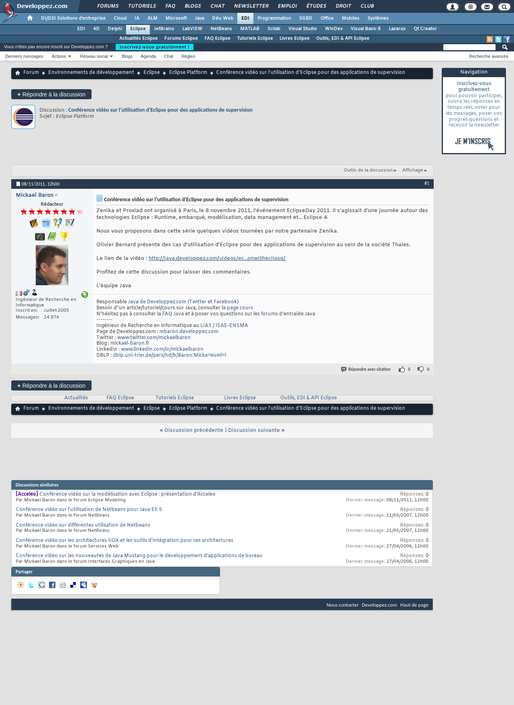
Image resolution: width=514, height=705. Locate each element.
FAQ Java (173, 314)
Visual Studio (302, 29)
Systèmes (378, 18)
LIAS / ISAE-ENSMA (224, 326)
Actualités (76, 398)
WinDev (334, 29)
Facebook (225, 302)
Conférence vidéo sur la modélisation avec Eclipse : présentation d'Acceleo (127, 494)
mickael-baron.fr (129, 343)
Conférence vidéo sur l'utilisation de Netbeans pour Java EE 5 (89, 510)
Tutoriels (141, 6)
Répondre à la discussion (51, 94)
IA (137, 18)
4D (96, 29)
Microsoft (176, 18)
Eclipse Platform (188, 72)
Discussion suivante (254, 430)
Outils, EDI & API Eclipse (342, 38)
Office (327, 18)
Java (199, 18)
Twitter (197, 302)
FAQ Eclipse (217, 38)
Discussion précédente (193, 430)
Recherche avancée (488, 56)
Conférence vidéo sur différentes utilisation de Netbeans (83, 525)
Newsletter (251, 6)
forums (269, 314)
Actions (59, 56)
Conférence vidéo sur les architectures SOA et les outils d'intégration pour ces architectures (124, 540)
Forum (31, 72)
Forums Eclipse (181, 38)
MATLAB (249, 29)
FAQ (169, 6)
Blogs (192, 6)
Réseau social (94, 56)
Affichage (412, 170)
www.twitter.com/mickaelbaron (154, 338)
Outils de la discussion (368, 170)
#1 (426, 183)
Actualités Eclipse (138, 38)
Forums (107, 6)
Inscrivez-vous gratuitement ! (155, 47)
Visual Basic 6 (366, 29)
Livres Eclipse (294, 38)
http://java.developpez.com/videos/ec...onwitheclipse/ (217, 258)
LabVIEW (192, 29)
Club (366, 6)
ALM (152, 18)
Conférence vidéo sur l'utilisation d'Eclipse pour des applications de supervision (160, 109)
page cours (240, 308)
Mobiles (350, 18)
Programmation (274, 18)
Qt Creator (425, 29)
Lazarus (397, 29)
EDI (245, 18)
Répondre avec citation (366, 369)
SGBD (305, 18)
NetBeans (221, 29)
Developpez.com (379, 605)
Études (315, 6)
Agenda (148, 56)
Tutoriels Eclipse (255, 38)
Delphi (115, 29)
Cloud (120, 18)
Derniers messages (24, 56)
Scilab (273, 29)
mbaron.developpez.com (188, 332)
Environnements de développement (91, 72)
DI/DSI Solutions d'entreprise (73, 18)
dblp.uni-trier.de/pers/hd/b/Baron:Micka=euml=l (169, 355)
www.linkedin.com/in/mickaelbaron (162, 349)
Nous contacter (342, 605)
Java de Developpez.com (157, 302)
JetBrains (164, 29)
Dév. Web (222, 18)
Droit (343, 6)
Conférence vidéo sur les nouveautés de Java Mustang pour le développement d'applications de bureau (139, 556)
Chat (217, 6)
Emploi (287, 6)
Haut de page (414, 605)
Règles (188, 56)
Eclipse (138, 29)
